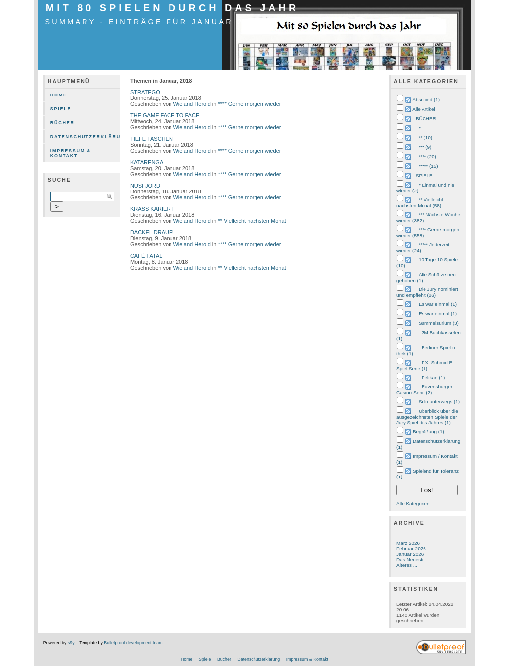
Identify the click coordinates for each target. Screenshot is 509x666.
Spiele (61, 108)
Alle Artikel (423, 109)
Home (58, 95)
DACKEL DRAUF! (152, 232)
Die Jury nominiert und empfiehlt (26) (427, 292)
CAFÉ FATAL (146, 256)
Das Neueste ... (413, 559)
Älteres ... (406, 565)
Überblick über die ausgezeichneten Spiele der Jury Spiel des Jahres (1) (427, 416)
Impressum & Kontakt (70, 153)
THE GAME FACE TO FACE (164, 115)
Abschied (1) (426, 99)
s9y (71, 642)
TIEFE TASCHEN (151, 139)
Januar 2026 (410, 554)
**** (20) (427, 156)
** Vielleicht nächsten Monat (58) (419, 202)
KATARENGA (146, 162)
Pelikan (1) (433, 377)
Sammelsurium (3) (439, 323)
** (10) (425, 137)
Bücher (62, 122)
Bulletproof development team (133, 642)
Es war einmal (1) (438, 304)
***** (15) (428, 166)
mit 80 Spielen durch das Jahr (172, 7)
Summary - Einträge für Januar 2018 (153, 22)
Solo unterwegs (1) (439, 401)
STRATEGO (145, 92)
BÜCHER (426, 118)
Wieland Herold (191, 104)
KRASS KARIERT (152, 209)
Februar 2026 (411, 548)
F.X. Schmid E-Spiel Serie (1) (425, 365)
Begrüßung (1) (428, 431)
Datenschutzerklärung (85, 136)
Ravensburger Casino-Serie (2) (424, 389)
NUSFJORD (145, 186)
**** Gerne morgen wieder (249, 104)
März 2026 (408, 543)
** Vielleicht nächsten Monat (252, 221)
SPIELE (424, 175)
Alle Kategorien (412, 503)
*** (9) (425, 147)
